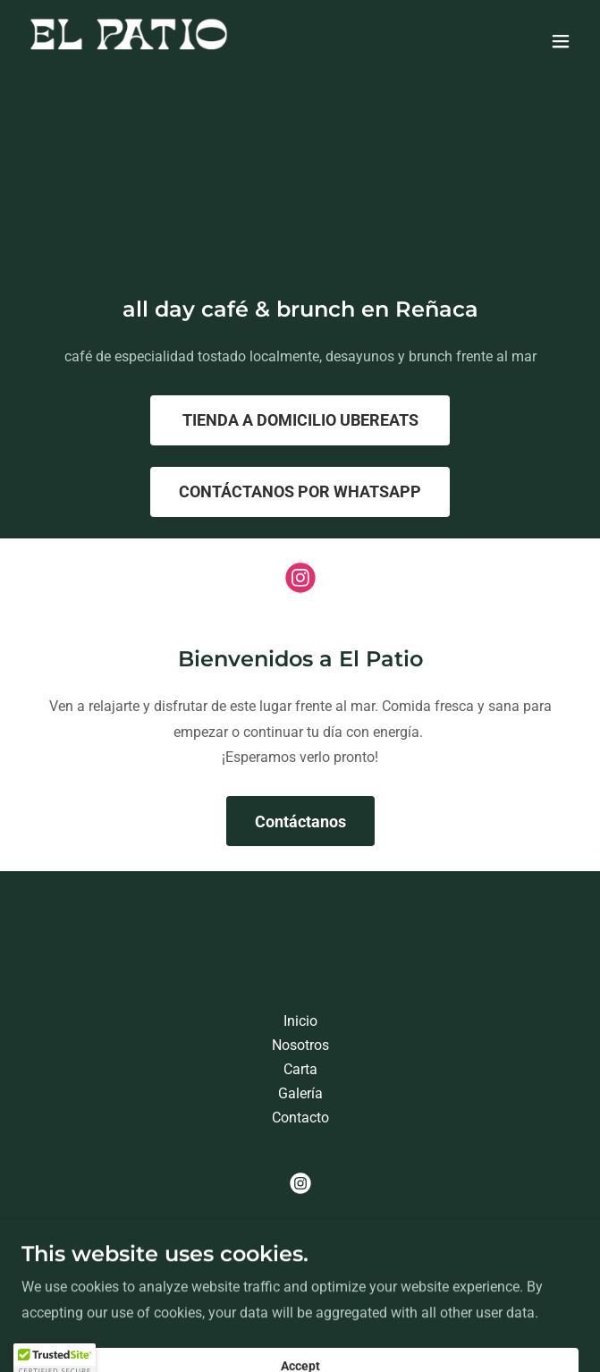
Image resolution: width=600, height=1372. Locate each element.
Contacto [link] (300, 1117)
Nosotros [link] (300, 1045)
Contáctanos (300, 821)
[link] (129, 40)
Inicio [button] (300, 1020)
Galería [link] (300, 1093)
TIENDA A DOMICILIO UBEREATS (300, 420)
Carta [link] (300, 1069)
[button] (561, 41)
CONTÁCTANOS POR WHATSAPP (300, 491)
